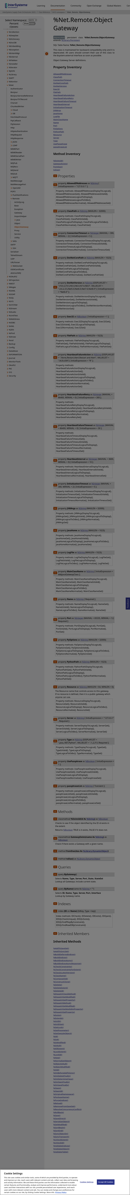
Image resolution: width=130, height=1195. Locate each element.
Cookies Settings (87, 1184)
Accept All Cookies (105, 1184)
